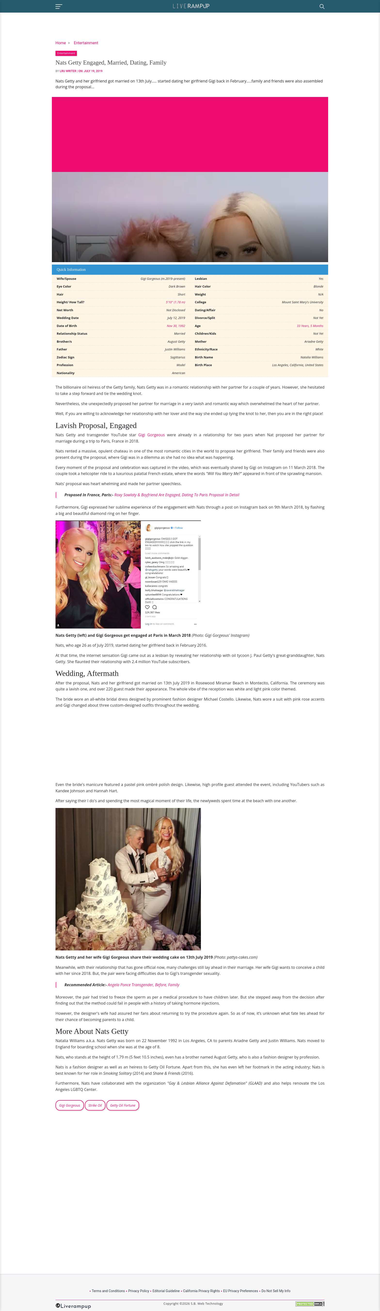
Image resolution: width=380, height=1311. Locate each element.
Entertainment (86, 43)
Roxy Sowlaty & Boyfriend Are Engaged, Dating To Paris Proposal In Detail (176, 494)
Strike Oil (95, 1105)
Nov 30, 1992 (176, 326)
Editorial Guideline (166, 1291)
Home (60, 43)
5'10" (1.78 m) (175, 302)
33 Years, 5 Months (310, 326)
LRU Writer (68, 71)
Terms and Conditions (108, 1291)
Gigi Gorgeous (151, 434)
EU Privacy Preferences (240, 1291)
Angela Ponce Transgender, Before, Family (143, 984)
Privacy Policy (138, 1291)
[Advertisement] (190, 131)
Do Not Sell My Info (275, 1291)
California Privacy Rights (201, 1291)
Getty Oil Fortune (122, 1105)
